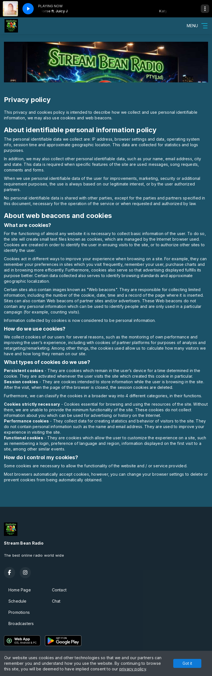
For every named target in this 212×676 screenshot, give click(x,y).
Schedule (17, 601)
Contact (59, 589)
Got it (187, 663)
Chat (56, 601)
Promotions (19, 612)
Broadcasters (21, 623)
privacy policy (132, 668)
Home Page (19, 589)
